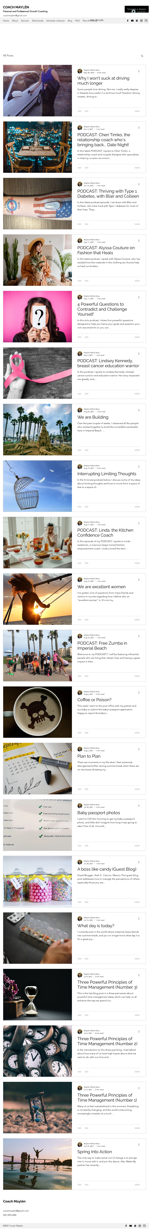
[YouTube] (132, 20)
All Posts (8, 55)
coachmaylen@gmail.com (15, 15)
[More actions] (140, 71)
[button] (142, 56)
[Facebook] (127, 20)
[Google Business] (145, 20)
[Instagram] (141, 20)
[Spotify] (136, 20)
